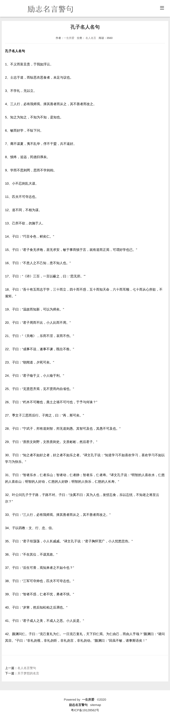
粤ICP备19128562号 (85, 710)
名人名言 (90, 38)
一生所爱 (69, 38)
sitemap (95, 705)
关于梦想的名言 (28, 673)
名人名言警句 (26, 668)
